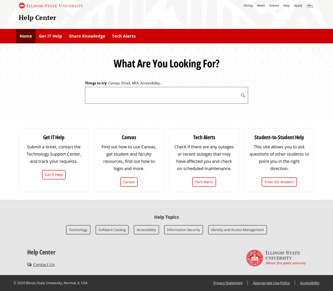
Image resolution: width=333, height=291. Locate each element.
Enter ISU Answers (279, 182)
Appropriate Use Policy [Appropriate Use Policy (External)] (271, 283)
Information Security (183, 229)
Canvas (129, 182)
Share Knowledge (87, 36)
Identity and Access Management (237, 229)
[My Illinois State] (310, 5)
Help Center (37, 17)
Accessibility (146, 229)
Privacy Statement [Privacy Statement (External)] (228, 283)
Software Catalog (112, 229)
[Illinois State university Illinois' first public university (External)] (276, 258)
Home (26, 36)
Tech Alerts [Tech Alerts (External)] (124, 36)
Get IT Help (50, 36)
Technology (78, 229)
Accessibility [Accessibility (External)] (309, 283)
